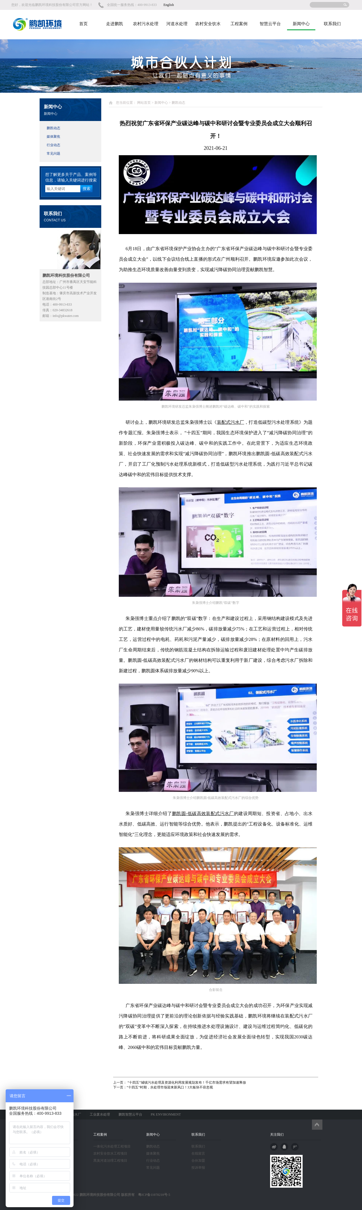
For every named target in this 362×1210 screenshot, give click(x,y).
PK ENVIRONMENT (166, 1114)
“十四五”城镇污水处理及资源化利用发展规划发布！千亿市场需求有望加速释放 (186, 1082)
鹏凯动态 (53, 128)
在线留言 (198, 1153)
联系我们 (332, 23)
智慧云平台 (270, 23)
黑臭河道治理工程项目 (110, 1161)
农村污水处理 (145, 23)
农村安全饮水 (208, 23)
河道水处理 (177, 23)
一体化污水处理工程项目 (112, 1146)
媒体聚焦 (53, 137)
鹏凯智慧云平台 (130, 1114)
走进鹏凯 (114, 23)
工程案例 (238, 23)
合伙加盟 (198, 1161)
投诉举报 (198, 1168)
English (168, 5)
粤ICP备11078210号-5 (152, 1195)
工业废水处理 (100, 1114)
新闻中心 (301, 23)
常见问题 (53, 153)
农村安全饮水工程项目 (110, 1153)
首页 (83, 23)
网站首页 (144, 103)
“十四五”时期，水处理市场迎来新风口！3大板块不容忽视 (170, 1087)
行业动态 (53, 145)
